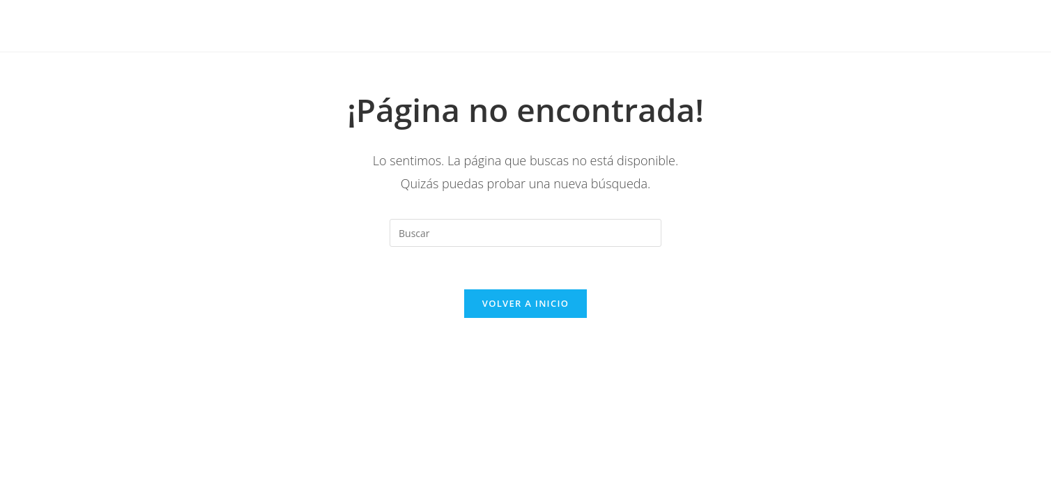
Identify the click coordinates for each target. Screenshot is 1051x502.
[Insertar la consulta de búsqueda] (525, 233)
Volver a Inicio (525, 303)
